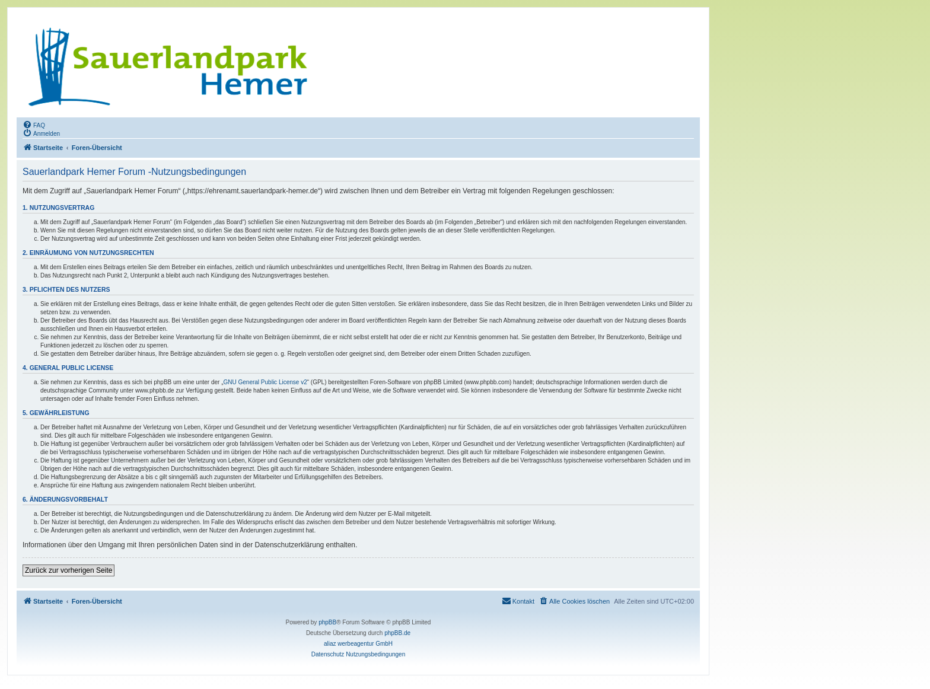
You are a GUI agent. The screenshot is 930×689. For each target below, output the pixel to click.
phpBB (327, 622)
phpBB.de (397, 633)
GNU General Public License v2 (265, 382)
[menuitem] (34, 124)
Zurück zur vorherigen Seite (68, 570)
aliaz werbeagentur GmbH (358, 643)
